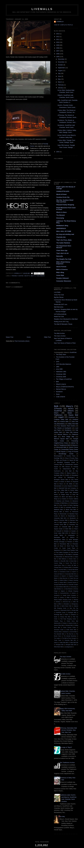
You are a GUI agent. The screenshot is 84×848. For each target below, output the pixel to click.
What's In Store (61, 212)
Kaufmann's (57, 471)
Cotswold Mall (66, 526)
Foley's (76, 528)
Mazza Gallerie (71, 473)
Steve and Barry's (67, 496)
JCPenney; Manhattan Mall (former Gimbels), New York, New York (68, 730)
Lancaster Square (71, 507)
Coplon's (74, 571)
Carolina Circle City (62, 197)
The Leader (57, 638)
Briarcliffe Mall (64, 561)
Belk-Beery (64, 503)
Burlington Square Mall (61, 479)
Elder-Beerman (63, 578)
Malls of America (62, 269)
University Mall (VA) (70, 640)
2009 (58, 45)
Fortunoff (58, 531)
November (61, 62)
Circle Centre (63, 505)
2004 (58, 152)
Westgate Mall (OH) (71, 644)
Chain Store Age (61, 250)
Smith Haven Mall (71, 629)
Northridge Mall (58, 614)
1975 (57, 361)
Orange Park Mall (65, 616)
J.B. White (69, 483)
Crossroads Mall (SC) (70, 574)
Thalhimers (40, 275)
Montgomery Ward (59, 539)
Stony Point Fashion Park (70, 550)
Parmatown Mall (64, 544)
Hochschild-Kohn (64, 593)
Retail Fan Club (59, 316)
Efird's (68, 481)
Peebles (65, 623)
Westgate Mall (59, 644)
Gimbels (66, 531)
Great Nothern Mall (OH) (62, 586)
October (60, 65)
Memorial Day (66, 601)
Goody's (73, 531)
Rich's (67, 511)
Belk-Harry (73, 522)
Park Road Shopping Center (68, 619)
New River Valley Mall (60, 490)
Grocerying (60, 218)
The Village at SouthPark (64, 379)
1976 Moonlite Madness (63, 364)
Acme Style (60, 275)
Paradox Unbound (62, 278)
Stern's (63, 516)
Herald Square (61, 451)
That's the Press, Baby (64, 240)
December (61, 59)
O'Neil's (66, 614)
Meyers (72, 537)
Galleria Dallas (63, 580)
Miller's (60, 604)
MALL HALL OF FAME (63, 231)
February (61, 85)
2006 (58, 54)
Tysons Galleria (73, 498)
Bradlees (56, 561)
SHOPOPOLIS (61, 228)
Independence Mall (69, 468)
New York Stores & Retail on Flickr (65, 343)
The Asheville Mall (59, 634)
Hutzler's (74, 593)
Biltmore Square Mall (61, 439)
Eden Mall (68, 528)
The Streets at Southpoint (62, 428)
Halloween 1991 (61, 371)
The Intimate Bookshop (70, 636)
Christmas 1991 (61, 374)
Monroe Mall (58, 511)
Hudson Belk (64, 421)
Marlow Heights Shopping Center (62, 599)
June (59, 76)
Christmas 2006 (61, 376)
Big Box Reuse (58, 297)
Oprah (55, 616)
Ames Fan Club (59, 295)
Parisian (69, 541)
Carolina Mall (58, 464)
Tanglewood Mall (64, 445)
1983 (57, 366)
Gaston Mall (63, 582)
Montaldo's (67, 604)
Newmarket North (65, 610)
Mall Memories (58, 307)
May (59, 79)
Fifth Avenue (66, 466)
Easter (62, 481)
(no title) (62, 816)
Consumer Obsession (63, 281)
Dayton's (64, 576)
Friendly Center (18, 275)
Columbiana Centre (65, 571)
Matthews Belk (58, 509)
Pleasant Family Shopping (65, 205)
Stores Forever (61, 266)
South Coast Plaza (68, 548)
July (59, 73)
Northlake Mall (58, 475)
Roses (61, 546)
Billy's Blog (60, 272)
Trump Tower (57, 640)
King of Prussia (73, 451)
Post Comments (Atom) (22, 341)
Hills (61, 507)
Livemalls (60, 21)
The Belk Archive (59, 333)
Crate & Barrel (60, 397)
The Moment (60, 215)
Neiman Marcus (61, 389)
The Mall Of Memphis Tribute (63, 324)
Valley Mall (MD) (64, 642)
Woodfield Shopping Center (66, 462)
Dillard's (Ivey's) (61, 384)
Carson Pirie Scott (71, 563)
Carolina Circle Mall (60, 524)
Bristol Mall (73, 561)
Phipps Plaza (65, 494)
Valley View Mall (73, 424)
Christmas (71, 417)
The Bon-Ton (70, 634)
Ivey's (56, 413)
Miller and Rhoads (61, 460)
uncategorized (68, 646)
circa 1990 (59, 369)
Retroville (59, 256)
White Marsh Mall (58, 646)
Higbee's (63, 591)
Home (29, 337)
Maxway (76, 599)
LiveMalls (42, 9)
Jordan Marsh (58, 535)
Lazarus (62, 597)
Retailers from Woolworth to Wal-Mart (66, 319)
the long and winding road (65, 234)
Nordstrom (59, 391)
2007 (58, 51)
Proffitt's (67, 475)
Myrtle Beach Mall (66, 606)
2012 (58, 36)
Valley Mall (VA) (74, 642)
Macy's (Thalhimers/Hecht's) (65, 386)
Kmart (55, 597)
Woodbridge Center (66, 454)
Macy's (33, 275)
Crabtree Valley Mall (61, 419)
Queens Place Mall (59, 625)
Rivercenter (63, 513)
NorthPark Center (60, 612)
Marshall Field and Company (67, 488)
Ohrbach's (73, 614)
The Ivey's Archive (60, 336)
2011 (58, 39)
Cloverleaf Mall (62, 569)
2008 (58, 48)
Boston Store (72, 558)
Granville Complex (73, 584)
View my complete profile (63, 25)
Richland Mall (69, 625)
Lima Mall (68, 471)
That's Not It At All (62, 253)
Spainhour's (57, 550)
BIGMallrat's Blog (62, 225)
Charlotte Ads (61, 237)
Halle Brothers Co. (58, 588)
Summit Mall (73, 631)
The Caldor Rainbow (63, 243)
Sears (58, 394)
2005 (58, 56)
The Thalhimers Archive (67, 762)
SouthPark (73, 352)
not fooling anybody (60, 314)
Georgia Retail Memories (60, 584)
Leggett (61, 417)
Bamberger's (71, 477)
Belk (57, 381)
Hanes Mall (73, 415)
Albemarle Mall (68, 556)
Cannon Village (58, 563)
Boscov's (75, 445)
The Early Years (61, 354)
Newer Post (9, 337)
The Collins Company (62, 552)
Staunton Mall (57, 631)
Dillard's (71, 411)
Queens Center (72, 623)
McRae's (58, 601)
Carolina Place (70, 456)
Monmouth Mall (61, 447)
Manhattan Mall (59, 537)
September (61, 68)
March (60, 82)
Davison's (56, 576)
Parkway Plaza (58, 621)
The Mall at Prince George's (69, 638)
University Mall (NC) (60, 518)
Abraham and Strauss (62, 501)
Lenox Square (68, 486)
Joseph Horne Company (69, 595)
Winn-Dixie (59, 556)
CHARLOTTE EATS (62, 191)
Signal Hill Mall (73, 460)
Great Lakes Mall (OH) (61, 533)
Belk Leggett (63, 522)
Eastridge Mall (58, 458)
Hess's (61, 483)
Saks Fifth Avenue (72, 432)
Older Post (47, 337)
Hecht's (27, 275)
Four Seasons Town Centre (66, 426)
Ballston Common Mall (60, 520)
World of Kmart (61, 194)
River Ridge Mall (68, 436)
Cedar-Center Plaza (59, 565)
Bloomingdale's (58, 456)
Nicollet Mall (75, 610)
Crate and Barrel (58, 574)
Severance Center (59, 629)
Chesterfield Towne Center (69, 449)
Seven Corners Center (69, 627)
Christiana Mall (67, 567)
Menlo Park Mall (71, 509)
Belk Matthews (62, 558)
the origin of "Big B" (66, 747)
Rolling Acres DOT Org (61, 321)
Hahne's (73, 533)
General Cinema (72, 582)
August (60, 70)
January (60, 88)
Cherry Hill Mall (71, 565)
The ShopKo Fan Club (63, 259)
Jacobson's (57, 595)
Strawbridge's (72, 516)
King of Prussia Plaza (71, 458)
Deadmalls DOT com (60, 304)
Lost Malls (57, 292)
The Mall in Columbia (72, 554)
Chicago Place (57, 567)
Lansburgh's (71, 535)
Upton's (56, 642)
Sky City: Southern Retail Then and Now (64, 201)
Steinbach (65, 631)
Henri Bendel (68, 588)
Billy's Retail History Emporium (63, 263)
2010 (58, 42)
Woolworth (73, 518)
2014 (58, 34)
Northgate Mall (72, 612)
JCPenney (58, 408)
